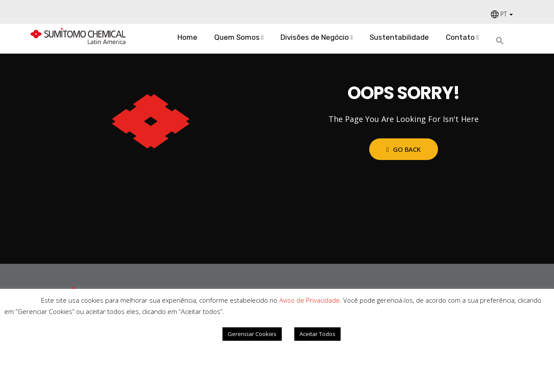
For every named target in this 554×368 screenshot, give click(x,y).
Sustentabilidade (399, 37)
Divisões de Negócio (314, 37)
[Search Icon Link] (503, 41)
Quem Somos (237, 37)
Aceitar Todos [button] (317, 334)
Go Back (404, 149)
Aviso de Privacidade (309, 300)
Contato (460, 37)
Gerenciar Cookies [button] (252, 334)
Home (187, 37)
